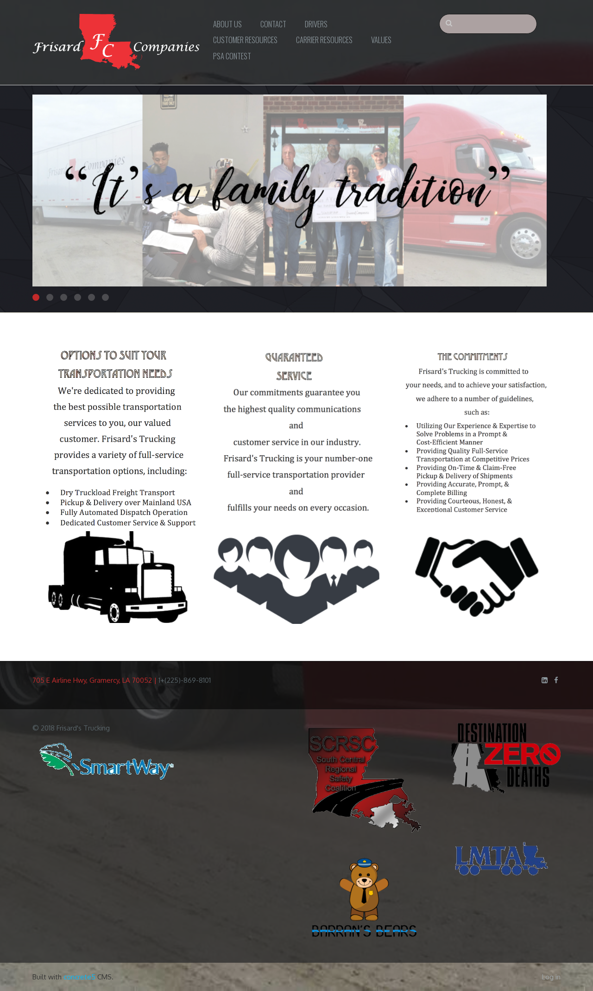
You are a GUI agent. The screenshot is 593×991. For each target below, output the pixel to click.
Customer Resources (245, 39)
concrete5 (79, 976)
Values (381, 39)
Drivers (316, 24)
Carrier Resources (324, 39)
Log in (551, 976)
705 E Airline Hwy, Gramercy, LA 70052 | (95, 680)
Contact (273, 24)
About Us (227, 24)
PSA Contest (232, 56)
